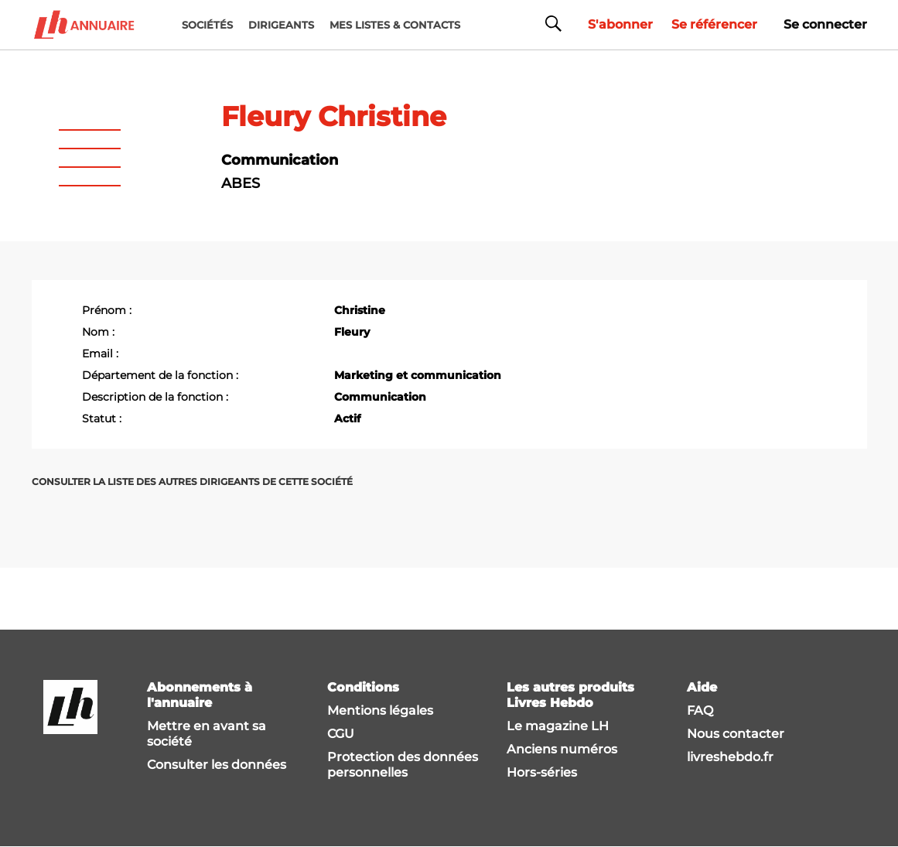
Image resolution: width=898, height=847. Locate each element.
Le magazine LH (558, 726)
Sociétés (207, 25)
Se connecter (825, 24)
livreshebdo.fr (730, 757)
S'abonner (620, 24)
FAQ (700, 710)
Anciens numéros (562, 749)
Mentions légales (380, 710)
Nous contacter (735, 733)
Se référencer (714, 24)
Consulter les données (216, 764)
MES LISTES (394, 25)
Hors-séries (542, 772)
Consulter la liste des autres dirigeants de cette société (192, 481)
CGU (340, 733)
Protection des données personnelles (402, 765)
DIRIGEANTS (281, 25)
